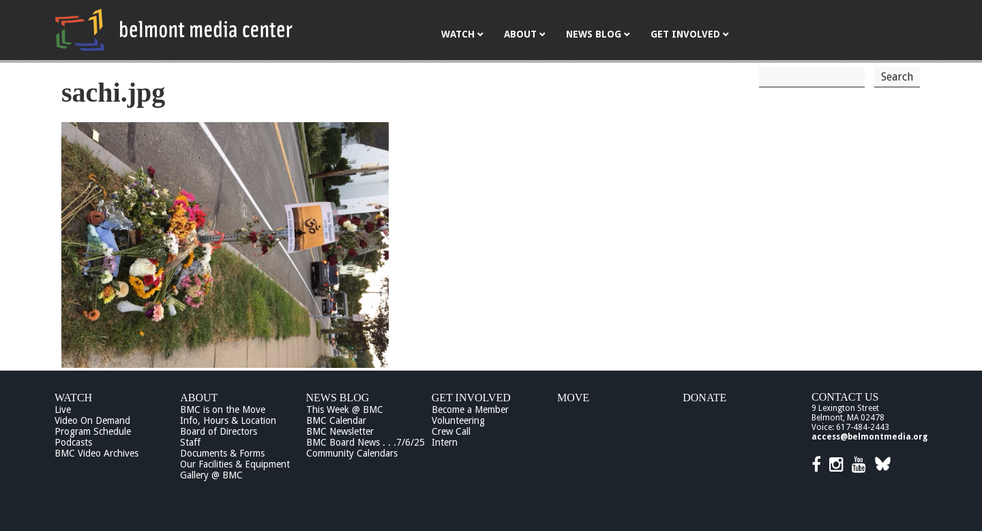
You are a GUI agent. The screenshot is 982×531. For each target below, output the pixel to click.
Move (573, 397)
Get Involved (471, 397)
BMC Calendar (336, 420)
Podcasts (73, 442)
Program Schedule (93, 431)
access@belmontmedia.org (869, 437)
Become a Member (470, 409)
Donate (704, 397)
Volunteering (458, 420)
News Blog (338, 397)
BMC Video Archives (96, 453)
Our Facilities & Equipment (235, 464)
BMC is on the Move (222, 409)
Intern (445, 442)
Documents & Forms (222, 453)
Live (63, 409)
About (199, 397)
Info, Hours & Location (228, 420)
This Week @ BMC (344, 409)
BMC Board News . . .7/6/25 (365, 442)
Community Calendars (352, 453)
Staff (190, 442)
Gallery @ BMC (211, 475)
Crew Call (451, 431)
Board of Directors (218, 431)
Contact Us (845, 397)
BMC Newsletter (340, 431)
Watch (73, 397)
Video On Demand (92, 420)
